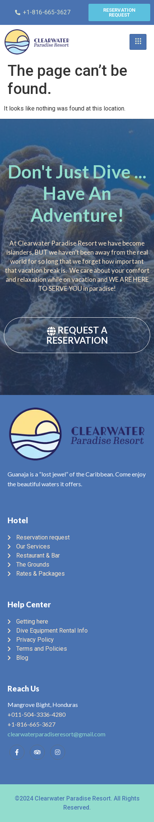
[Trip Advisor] (37, 752)
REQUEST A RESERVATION (77, 335)
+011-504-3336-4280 (37, 714)
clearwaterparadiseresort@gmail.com (56, 733)
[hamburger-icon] (138, 42)
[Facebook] (16, 752)
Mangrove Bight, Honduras (43, 704)
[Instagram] (57, 752)
